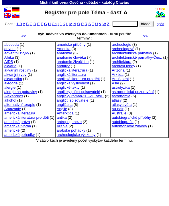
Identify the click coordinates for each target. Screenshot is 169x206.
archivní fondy (123, 66)
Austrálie (119, 113)
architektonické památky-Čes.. (137, 57)
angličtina (64, 104)
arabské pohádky (71, 130)
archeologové (123, 49)
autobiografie (122, 122)
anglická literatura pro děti (78, 79)
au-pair (117, 109)
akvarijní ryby (15, 74)
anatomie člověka (71, 57)
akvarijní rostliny (17, 70)
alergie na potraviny (20, 92)
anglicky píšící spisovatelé (78, 92)
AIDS (8, 62)
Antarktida (65, 113)
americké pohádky (19, 134)
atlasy (116, 100)
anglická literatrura (72, 70)
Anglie (62, 109)
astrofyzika (121, 87)
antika (62, 117)
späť (160, 24)
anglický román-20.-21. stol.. (80, 96)
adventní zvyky (16, 53)
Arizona (118, 70)
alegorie (11, 83)
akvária (10, 66)
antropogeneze (69, 122)
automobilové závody (129, 126)
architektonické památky (132, 53)
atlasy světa (121, 104)
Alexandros (13, 96)
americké (11, 130)
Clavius (122, 2)
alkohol (10, 100)
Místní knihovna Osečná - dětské (69, 2)
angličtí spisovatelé (73, 100)
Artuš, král (120, 79)
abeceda (11, 44)
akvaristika (13, 79)
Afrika (9, 57)
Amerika (63, 49)
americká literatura (19, 113)
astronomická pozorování (133, 92)
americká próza (17, 122)
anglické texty (68, 87)
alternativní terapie (19, 104)
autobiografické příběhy (131, 117)
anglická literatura (71, 74)
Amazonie (12, 109)
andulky (63, 66)
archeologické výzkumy (76, 134)
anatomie (64, 53)
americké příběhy (71, 44)
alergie (9, 87)
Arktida (117, 74)
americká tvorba (17, 126)
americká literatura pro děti (26, 117)
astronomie (121, 96)
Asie (115, 83)
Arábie (62, 126)
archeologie (121, 44)
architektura (121, 62)
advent (9, 49)
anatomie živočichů (73, 62)
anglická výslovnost (73, 83)
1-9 (19, 24)
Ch (54, 24)
